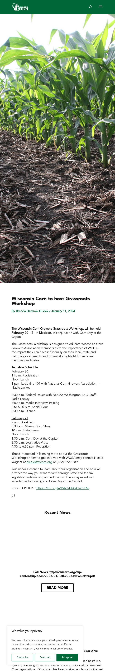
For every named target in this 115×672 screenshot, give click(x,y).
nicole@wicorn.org (39, 462)
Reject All (45, 657)
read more (57, 588)
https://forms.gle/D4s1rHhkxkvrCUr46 (62, 488)
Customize (22, 657)
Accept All (67, 657)
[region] (45, 645)
